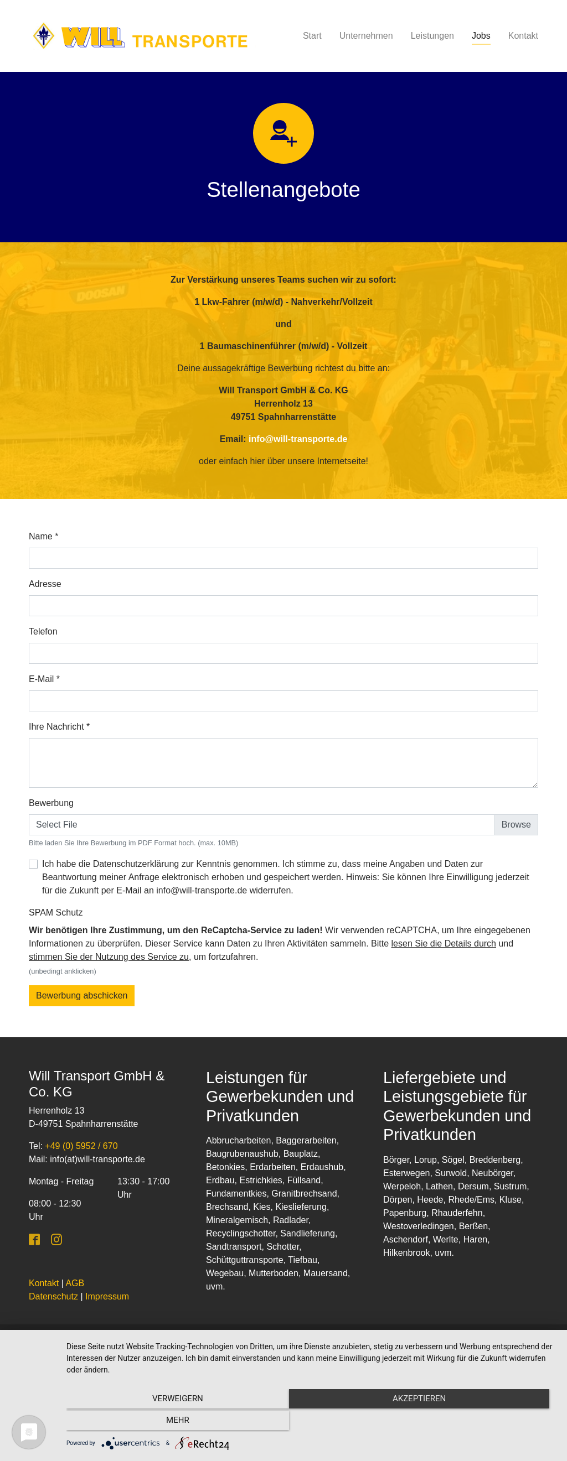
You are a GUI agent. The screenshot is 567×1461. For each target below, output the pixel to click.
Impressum (107, 1296)
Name (43, 536)
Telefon (43, 631)
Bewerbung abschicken (81, 995)
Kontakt (44, 1283)
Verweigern (140, 1423)
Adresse (45, 584)
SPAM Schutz (56, 912)
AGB (74, 1283)
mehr (482, 1423)
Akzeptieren (311, 1423)
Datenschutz (53, 1296)
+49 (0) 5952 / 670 (81, 1146)
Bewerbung (51, 803)
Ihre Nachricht (59, 726)
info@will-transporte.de (298, 439)
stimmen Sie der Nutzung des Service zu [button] (109, 956)
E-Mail (44, 679)
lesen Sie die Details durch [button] (443, 943)
